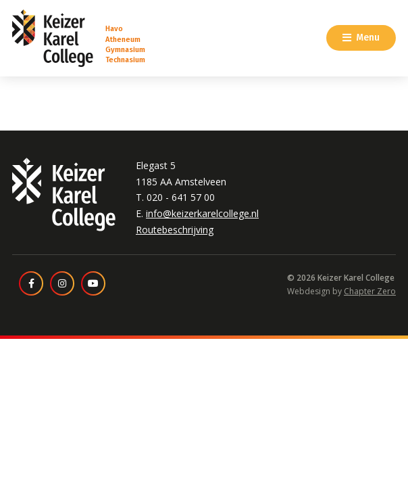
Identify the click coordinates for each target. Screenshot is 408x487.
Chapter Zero (370, 291)
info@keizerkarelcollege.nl (202, 213)
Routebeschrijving (174, 229)
